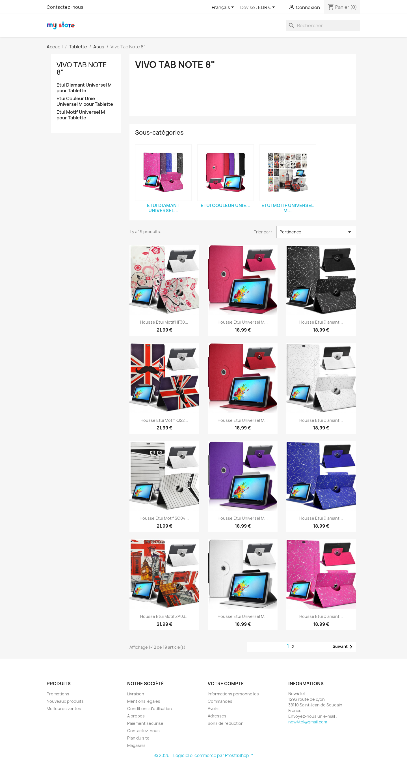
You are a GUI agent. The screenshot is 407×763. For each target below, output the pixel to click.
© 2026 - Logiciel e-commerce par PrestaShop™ (203, 755)
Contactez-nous (65, 7)
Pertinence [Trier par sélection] (316, 232)
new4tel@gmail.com (307, 722)
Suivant (343, 646)
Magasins (136, 745)
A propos (136, 716)
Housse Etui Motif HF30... (164, 322)
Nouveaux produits (65, 701)
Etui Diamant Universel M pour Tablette (84, 88)
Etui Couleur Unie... (225, 205)
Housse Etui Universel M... (243, 322)
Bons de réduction (226, 723)
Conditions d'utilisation (149, 708)
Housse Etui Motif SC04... (164, 518)
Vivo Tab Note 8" (82, 68)
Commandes (220, 701)
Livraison (135, 694)
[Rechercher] (323, 25)
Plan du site (138, 738)
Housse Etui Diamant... (321, 322)
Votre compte (226, 683)
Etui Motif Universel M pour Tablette (81, 115)
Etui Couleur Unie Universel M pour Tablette (85, 101)
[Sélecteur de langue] (224, 7)
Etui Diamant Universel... (163, 208)
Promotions (58, 694)
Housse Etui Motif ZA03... (164, 616)
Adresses (217, 716)
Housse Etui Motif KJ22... (164, 420)
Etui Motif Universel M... (287, 208)
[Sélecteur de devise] (267, 7)
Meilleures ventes (64, 708)
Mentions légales (143, 701)
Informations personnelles (233, 694)
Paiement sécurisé (145, 723)
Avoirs (214, 708)
